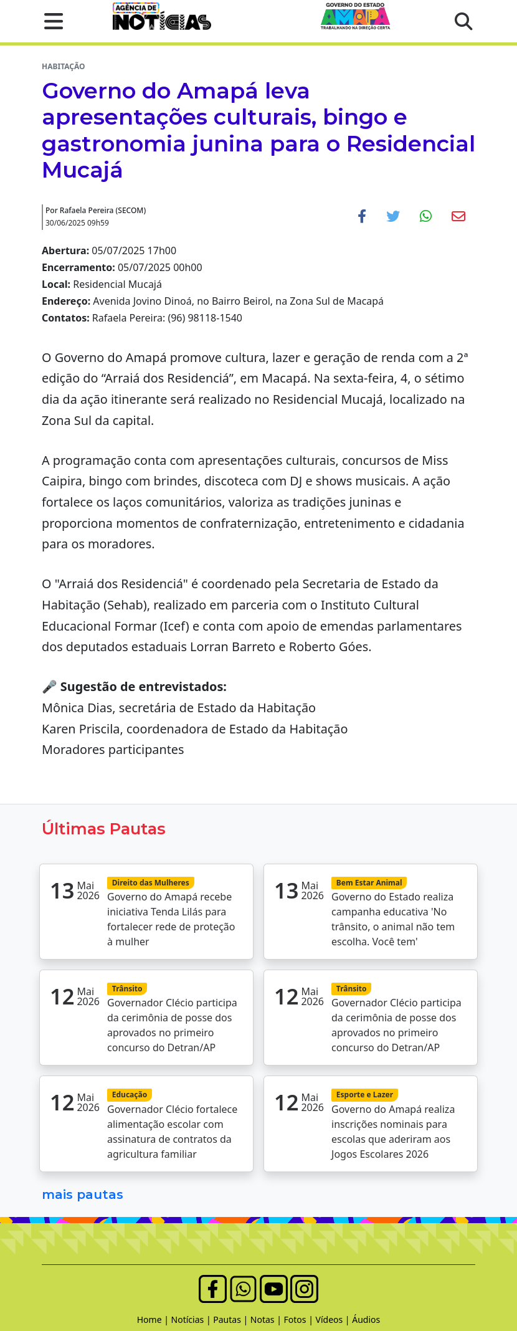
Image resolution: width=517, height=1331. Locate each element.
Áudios (366, 1319)
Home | (154, 1319)
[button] (49, 21)
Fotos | (300, 1319)
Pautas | (231, 1319)
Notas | (267, 1319)
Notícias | (192, 1319)
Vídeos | (334, 1319)
